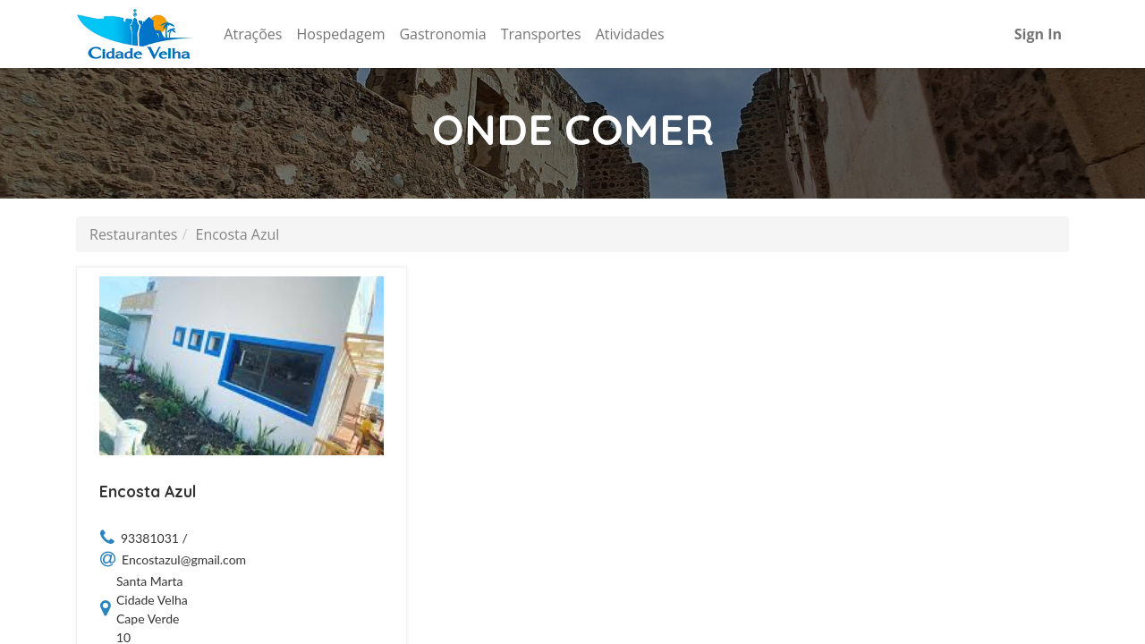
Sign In (1038, 34)
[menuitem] (252, 34)
